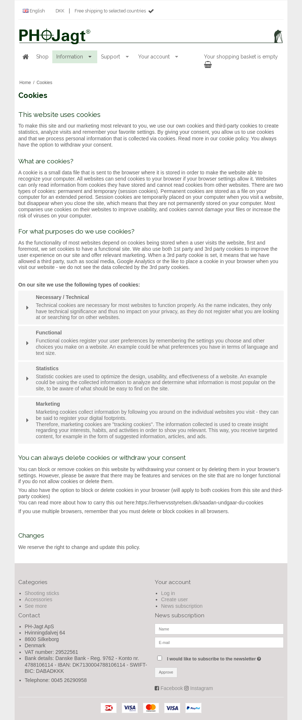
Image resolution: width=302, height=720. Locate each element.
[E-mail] (219, 642)
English (34, 11)
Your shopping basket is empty (241, 60)
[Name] (219, 629)
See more (36, 606)
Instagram (201, 688)
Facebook (172, 688)
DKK (60, 11)
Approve (166, 672)
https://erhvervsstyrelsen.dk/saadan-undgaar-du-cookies (200, 502)
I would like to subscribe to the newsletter (225, 657)
